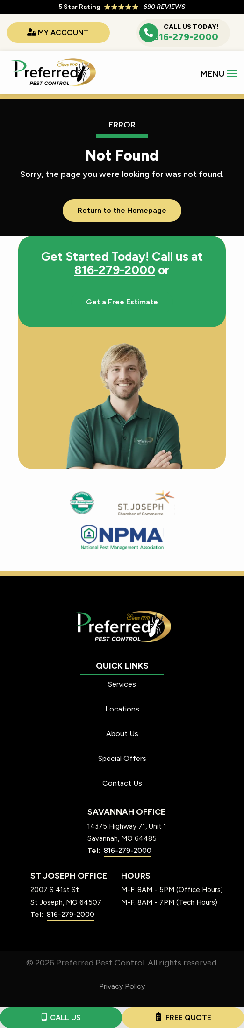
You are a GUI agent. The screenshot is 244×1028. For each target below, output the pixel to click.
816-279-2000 (114, 269)
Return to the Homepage (122, 210)
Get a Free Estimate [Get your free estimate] (122, 301)
